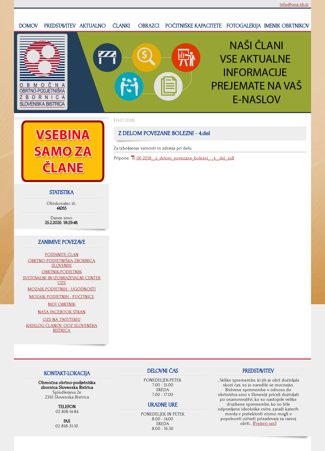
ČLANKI (120, 26)
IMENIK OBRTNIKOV (286, 26)
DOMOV (28, 26)
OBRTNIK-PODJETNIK (62, 271)
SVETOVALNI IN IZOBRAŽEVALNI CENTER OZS (62, 280)
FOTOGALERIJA (243, 26)
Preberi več (264, 423)
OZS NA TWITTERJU (61, 319)
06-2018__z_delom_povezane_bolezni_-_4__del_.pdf (184, 158)
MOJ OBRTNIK (61, 304)
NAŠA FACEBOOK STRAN (62, 312)
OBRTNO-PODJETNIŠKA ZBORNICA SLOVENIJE (61, 263)
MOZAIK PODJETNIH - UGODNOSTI (62, 289)
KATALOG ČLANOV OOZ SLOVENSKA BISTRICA (61, 328)
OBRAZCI (148, 26)
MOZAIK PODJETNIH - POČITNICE (61, 296)
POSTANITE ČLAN (61, 254)
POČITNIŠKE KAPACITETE (192, 26)
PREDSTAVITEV (59, 26)
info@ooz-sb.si (294, 4)
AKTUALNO (92, 26)
